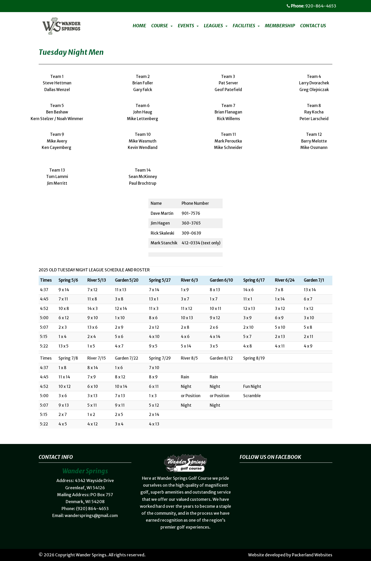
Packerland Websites (312, 554)
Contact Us (313, 25)
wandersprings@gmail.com (91, 515)
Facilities (244, 25)
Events (186, 25)
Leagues (213, 25)
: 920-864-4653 (311, 5)
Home (139, 25)
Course (159, 25)
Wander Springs (91, 554)
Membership (280, 25)
